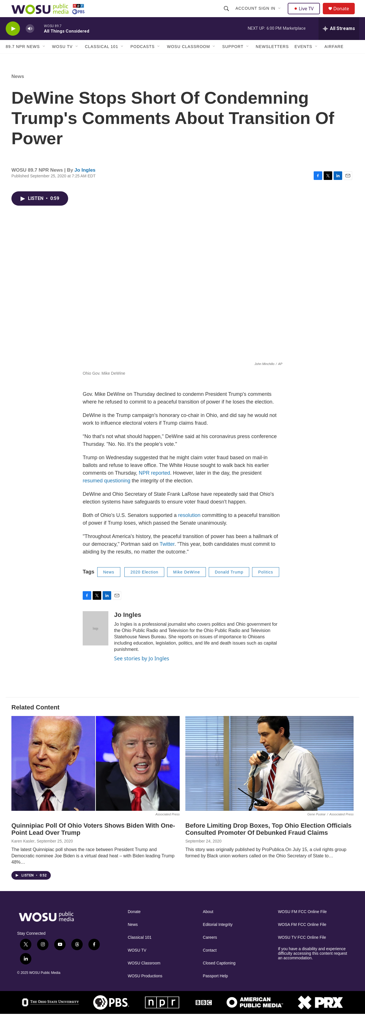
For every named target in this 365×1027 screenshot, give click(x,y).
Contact (209, 963)
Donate (345, 15)
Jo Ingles (85, 183)
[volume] (30, 41)
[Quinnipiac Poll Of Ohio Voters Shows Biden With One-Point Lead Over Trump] (95, 776)
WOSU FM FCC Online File (302, 924)
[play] (12, 41)
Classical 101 (101, 59)
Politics (265, 585)
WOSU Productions (145, 989)
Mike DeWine (186, 585)
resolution (189, 528)
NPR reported (154, 486)
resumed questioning (107, 493)
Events (303, 59)
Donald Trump (229, 585)
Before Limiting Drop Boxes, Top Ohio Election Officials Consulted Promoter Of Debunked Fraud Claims (268, 842)
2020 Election (144, 585)
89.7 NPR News (23, 59)
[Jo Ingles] (95, 641)
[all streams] (339, 41)
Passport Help (215, 989)
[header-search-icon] (227, 14)
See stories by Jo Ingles (141, 671)
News (17, 89)
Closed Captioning (219, 976)
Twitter (167, 557)
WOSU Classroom (188, 59)
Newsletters (272, 59)
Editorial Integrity (217, 937)
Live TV (305, 14)
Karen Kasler (23, 854)
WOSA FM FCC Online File (302, 937)
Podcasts (142, 59)
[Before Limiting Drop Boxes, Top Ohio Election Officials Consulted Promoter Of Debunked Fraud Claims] (269, 776)
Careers (210, 950)
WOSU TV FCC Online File (302, 950)
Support (232, 59)
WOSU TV (62, 59)
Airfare (334, 59)
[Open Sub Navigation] (280, 15)
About (208, 924)
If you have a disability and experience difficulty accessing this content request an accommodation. (312, 966)
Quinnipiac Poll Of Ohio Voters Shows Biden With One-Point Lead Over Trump (93, 842)
